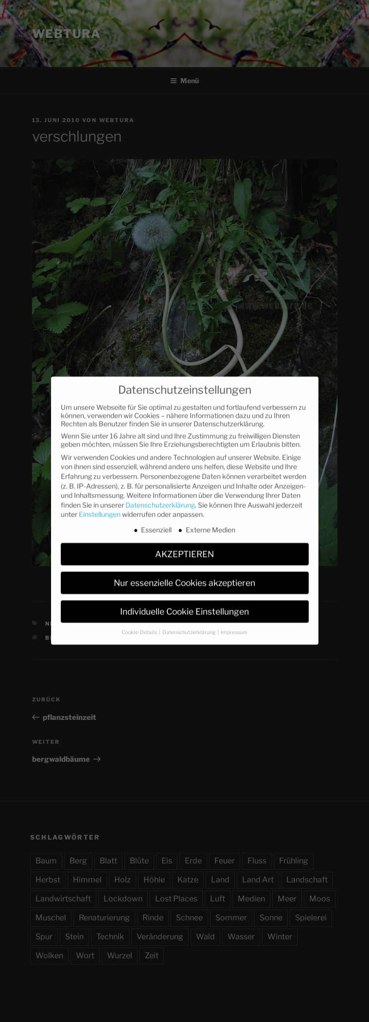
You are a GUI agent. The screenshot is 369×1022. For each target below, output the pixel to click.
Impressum (234, 623)
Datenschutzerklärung (160, 496)
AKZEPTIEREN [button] (184, 545)
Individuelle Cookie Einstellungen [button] (184, 602)
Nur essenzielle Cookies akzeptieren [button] (184, 574)
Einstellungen (100, 506)
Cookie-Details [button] (140, 623)
